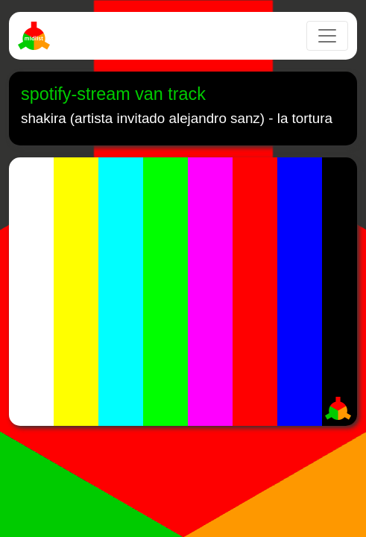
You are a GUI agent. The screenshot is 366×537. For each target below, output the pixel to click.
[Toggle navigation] (327, 36)
